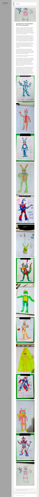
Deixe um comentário (25, 490)
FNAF (33, 489)
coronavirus (29, 489)
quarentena (20, 490)
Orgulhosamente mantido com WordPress (20, 495)
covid (30, 489)
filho (32, 489)
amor (25, 489)
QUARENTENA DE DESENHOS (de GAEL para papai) (24, 24)
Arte (22, 489)
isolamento (17, 490)
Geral (23, 489)
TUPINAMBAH (5, 2)
